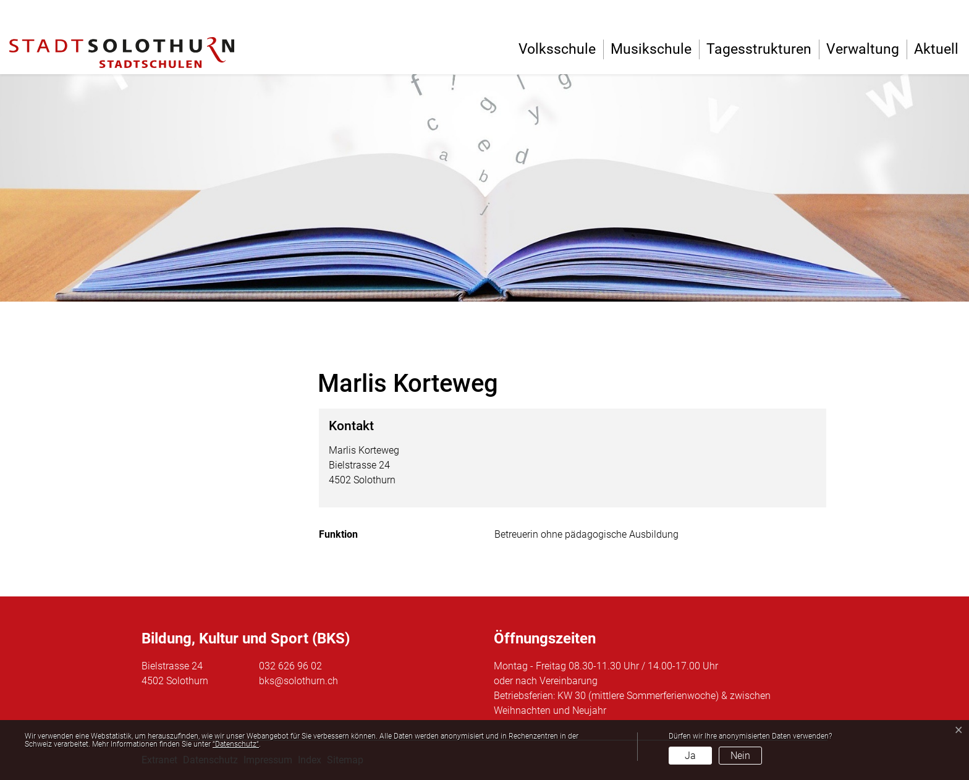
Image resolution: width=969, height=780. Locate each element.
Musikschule (651, 49)
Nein (740, 755)
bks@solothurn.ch (298, 681)
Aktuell (936, 49)
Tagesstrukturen (758, 49)
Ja (690, 755)
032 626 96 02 (290, 666)
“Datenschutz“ (236, 744)
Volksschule (557, 49)
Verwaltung (862, 49)
